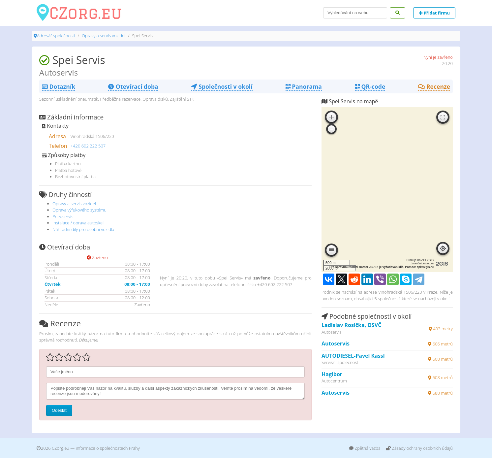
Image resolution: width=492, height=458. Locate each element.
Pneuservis (62, 216)
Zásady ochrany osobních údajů (419, 448)
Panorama (304, 86)
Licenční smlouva (422, 263)
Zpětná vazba (365, 448)
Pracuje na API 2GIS (420, 260)
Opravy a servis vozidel (103, 36)
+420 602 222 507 (88, 146)
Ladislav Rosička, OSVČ (351, 325)
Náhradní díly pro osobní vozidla (83, 229)
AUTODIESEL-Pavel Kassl (353, 355)
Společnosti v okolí (222, 86)
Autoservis (336, 343)
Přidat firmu (434, 13)
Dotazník (58, 86)
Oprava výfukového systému (79, 210)
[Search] (355, 12)
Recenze (434, 86)
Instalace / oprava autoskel (78, 223)
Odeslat (59, 410)
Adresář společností (56, 36)
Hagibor (332, 374)
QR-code (370, 86)
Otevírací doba (133, 86)
